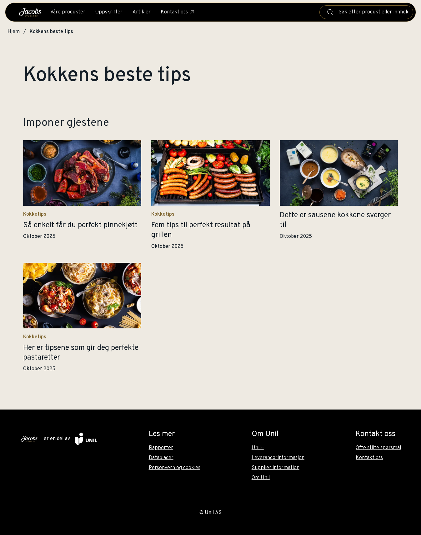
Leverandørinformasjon (278, 458)
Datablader (161, 458)
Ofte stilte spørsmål (378, 448)
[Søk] (330, 12)
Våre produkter (67, 12)
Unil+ (258, 448)
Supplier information (275, 468)
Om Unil (261, 478)
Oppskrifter (109, 12)
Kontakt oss (178, 12)
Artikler (142, 12)
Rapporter (161, 448)
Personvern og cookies (174, 468)
